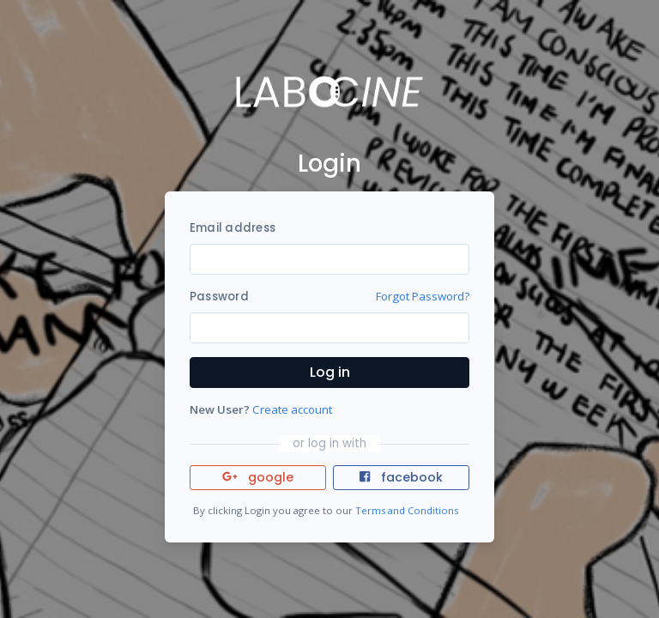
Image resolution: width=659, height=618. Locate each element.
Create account (292, 409)
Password (219, 296)
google (257, 477)
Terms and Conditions (406, 510)
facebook (401, 477)
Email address (232, 228)
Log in (330, 372)
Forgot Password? (422, 296)
